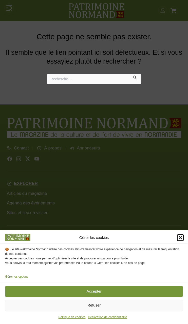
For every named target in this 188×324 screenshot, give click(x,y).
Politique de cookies (72, 317)
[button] (180, 237)
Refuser (94, 305)
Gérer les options (16, 276)
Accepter (93, 291)
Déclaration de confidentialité (107, 317)
